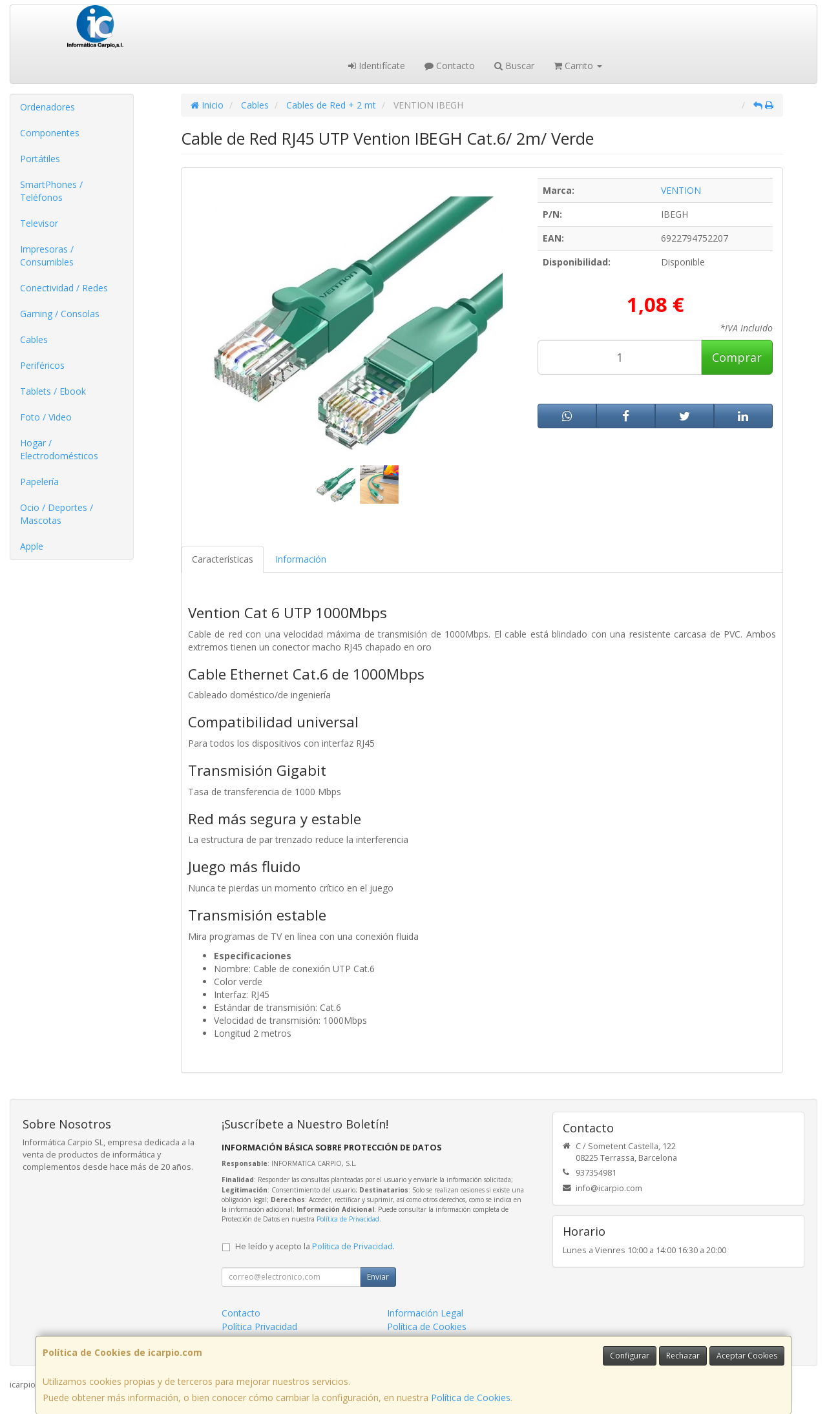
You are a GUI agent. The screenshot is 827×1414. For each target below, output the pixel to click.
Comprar (737, 357)
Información (300, 559)
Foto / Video (46, 417)
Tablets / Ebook (53, 391)
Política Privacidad (259, 1326)
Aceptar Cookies (747, 1355)
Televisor (39, 223)
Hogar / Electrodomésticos (59, 449)
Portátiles (40, 158)
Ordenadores (47, 107)
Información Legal (425, 1313)
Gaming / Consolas (59, 313)
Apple (31, 546)
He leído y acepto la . (315, 1246)
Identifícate (376, 65)
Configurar (629, 1355)
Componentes (49, 133)
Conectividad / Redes (64, 288)
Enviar (378, 1276)
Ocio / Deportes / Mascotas (56, 513)
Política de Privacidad (348, 1218)
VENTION (681, 190)
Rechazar (683, 1355)
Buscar (514, 65)
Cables (34, 339)
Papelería (39, 481)
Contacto (449, 65)
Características (222, 559)
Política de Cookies (470, 1397)
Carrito (578, 65)
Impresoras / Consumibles (47, 255)
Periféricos (42, 365)
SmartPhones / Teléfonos (51, 190)
